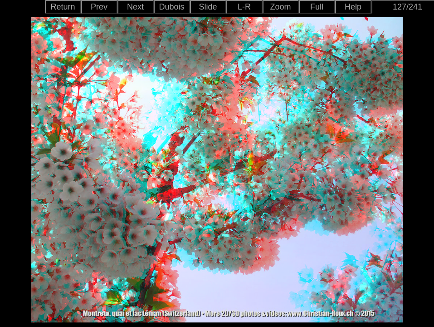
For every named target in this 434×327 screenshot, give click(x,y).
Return (62, 6)
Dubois (171, 6)
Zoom (280, 6)
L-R (244, 6)
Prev (99, 6)
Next (135, 6)
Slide (208, 6)
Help (353, 6)
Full (316, 6)
